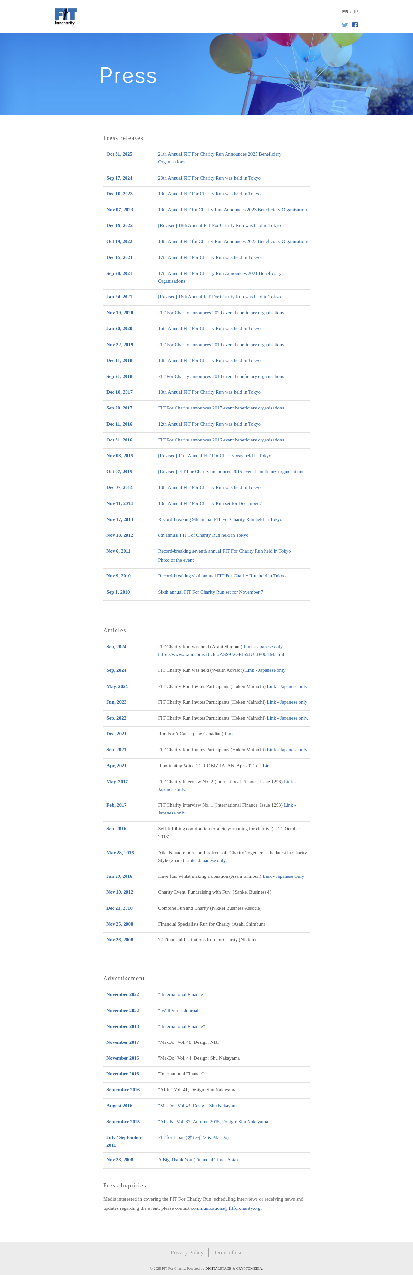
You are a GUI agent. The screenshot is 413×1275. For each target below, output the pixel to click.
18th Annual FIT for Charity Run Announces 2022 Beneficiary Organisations (233, 241)
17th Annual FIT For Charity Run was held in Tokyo (209, 257)
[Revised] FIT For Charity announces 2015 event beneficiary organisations (231, 471)
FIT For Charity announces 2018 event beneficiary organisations (221, 376)
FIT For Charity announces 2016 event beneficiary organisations (221, 439)
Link (229, 733)
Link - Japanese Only (283, 876)
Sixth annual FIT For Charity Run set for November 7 (210, 592)
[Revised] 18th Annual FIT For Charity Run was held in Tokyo (219, 225)
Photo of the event (176, 560)
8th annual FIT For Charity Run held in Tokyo (203, 535)
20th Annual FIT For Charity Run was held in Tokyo (209, 178)
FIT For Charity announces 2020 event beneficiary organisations (221, 312)
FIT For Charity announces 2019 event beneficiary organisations (221, 344)
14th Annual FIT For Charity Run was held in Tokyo (209, 360)
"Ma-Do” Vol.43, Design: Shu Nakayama (198, 1105)
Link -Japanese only (263, 646)
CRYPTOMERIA (249, 1268)
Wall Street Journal (179, 1010)
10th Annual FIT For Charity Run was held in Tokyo (209, 487)
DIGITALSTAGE (218, 1268)
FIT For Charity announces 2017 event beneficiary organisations (221, 407)
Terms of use (228, 1252)
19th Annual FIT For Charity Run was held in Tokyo (209, 193)
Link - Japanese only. (206, 860)
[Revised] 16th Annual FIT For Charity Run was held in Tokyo (219, 296)
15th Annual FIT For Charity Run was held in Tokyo (209, 328)
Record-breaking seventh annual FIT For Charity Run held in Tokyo (224, 551)
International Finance (182, 994)
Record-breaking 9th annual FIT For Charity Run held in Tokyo (220, 519)
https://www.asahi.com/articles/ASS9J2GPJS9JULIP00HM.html (221, 654)
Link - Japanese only (265, 670)
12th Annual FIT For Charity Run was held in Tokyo (209, 424)
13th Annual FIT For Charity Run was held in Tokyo (209, 392)
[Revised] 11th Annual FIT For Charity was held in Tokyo (214, 455)
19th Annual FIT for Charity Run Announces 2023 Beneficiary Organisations (233, 209)
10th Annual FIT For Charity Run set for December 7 (210, 503)
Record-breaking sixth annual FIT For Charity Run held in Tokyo (222, 575)
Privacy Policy (187, 1252)
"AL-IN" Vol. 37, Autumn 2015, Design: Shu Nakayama (213, 1121)
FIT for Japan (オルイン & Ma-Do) (193, 1137)
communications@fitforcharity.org (225, 1208)
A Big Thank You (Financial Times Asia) (198, 1159)
